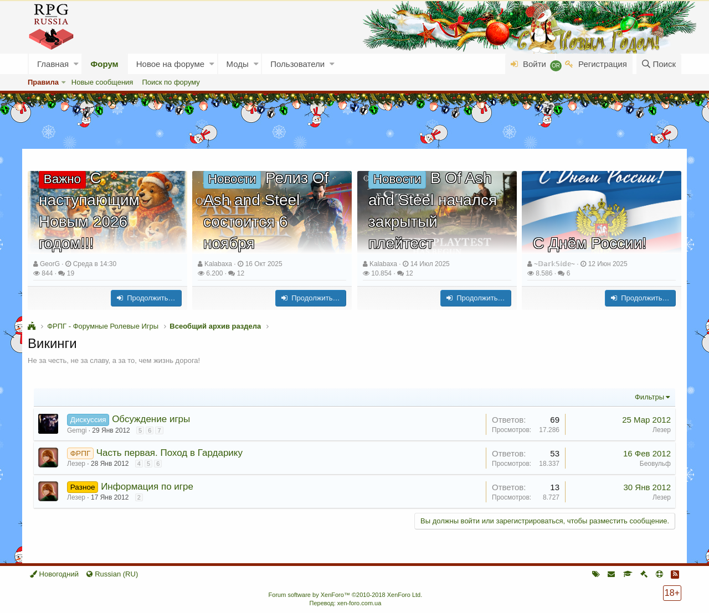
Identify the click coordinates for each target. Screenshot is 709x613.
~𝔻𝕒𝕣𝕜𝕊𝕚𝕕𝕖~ (554, 264)
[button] (76, 64)
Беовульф (655, 463)
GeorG (50, 264)
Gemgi (76, 430)
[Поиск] (658, 64)
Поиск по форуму (170, 82)
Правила (43, 82)
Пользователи (297, 64)
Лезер (662, 430)
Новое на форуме (170, 64)
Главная (53, 64)
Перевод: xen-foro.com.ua (345, 603)
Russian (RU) (112, 574)
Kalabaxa (218, 264)
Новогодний (54, 574)
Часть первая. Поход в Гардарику (169, 453)
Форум (105, 64)
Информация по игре (147, 486)
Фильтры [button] (649, 397)
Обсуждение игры (151, 419)
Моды (238, 64)
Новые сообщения (102, 82)
